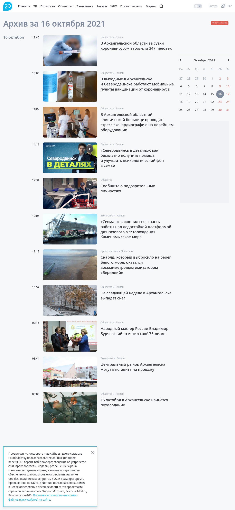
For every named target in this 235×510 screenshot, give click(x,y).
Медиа (151, 6)
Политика (47, 6)
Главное (24, 6)
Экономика (85, 6)
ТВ (35, 6)
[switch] (198, 6)
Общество (65, 6)
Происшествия (131, 6)
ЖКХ (113, 6)
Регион (102, 6)
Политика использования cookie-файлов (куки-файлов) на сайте (42, 497)
